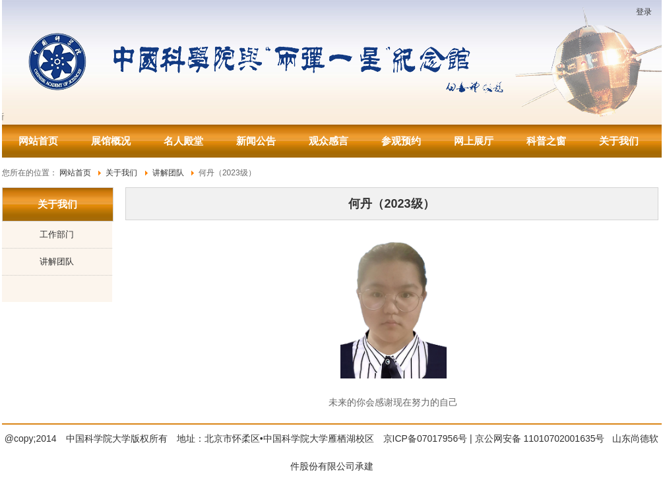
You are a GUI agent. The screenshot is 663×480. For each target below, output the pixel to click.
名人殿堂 (183, 140)
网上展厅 (473, 140)
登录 (644, 11)
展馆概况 (111, 140)
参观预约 (401, 140)
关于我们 (619, 140)
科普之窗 (546, 140)
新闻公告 (256, 140)
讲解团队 (57, 261)
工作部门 (57, 234)
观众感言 (328, 140)
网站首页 (38, 140)
